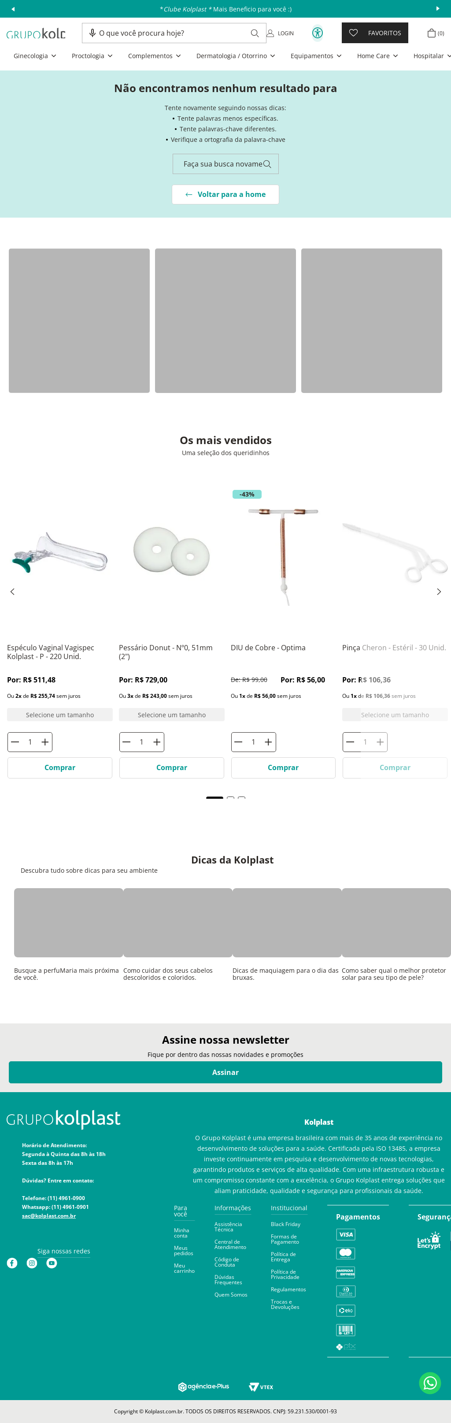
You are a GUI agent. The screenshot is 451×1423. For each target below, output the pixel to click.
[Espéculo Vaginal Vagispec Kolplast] (60, 585)
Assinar (225, 1072)
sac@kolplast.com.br (49, 1215)
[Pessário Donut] (172, 585)
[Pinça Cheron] (395, 585)
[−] (239, 742)
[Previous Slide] (12, 591)
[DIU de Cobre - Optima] (283, 635)
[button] (92, 33)
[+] (268, 742)
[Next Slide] (439, 591)
